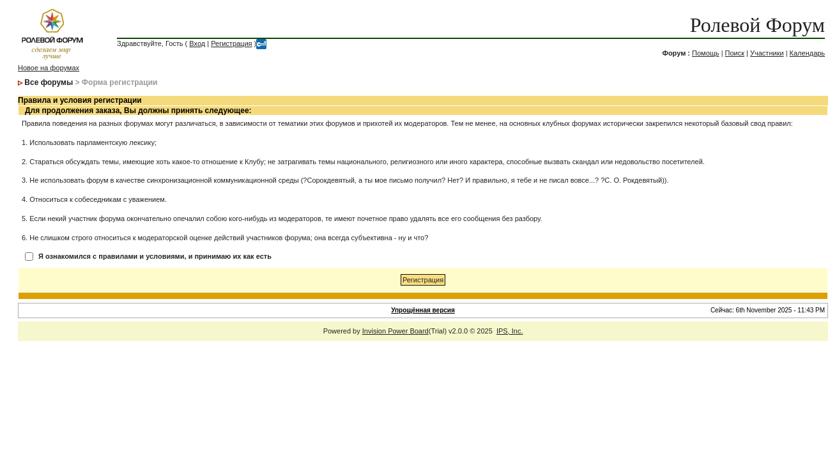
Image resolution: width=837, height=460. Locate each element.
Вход (197, 43)
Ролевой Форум (757, 24)
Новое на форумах (48, 68)
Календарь (807, 53)
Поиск (734, 53)
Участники (767, 53)
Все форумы (48, 82)
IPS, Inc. (509, 331)
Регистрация (231, 43)
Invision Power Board (395, 331)
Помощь (705, 53)
